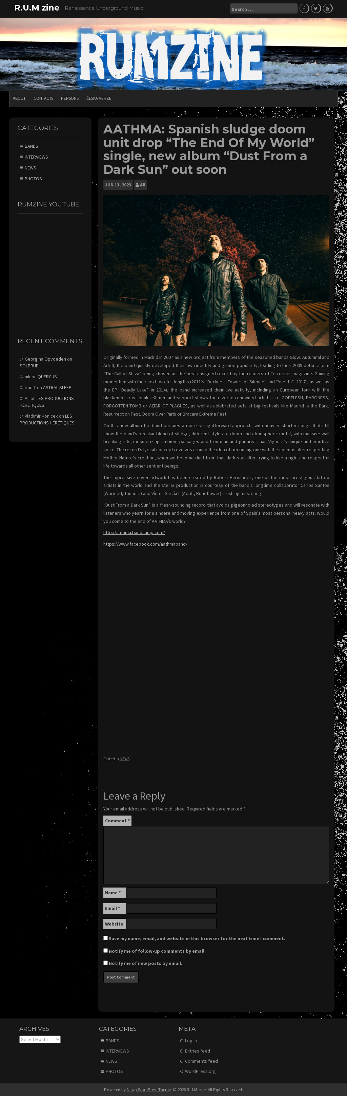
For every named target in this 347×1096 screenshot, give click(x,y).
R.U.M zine (37, 8)
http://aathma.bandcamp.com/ (134, 532)
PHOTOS (33, 178)
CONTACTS (43, 98)
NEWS (124, 758)
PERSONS (70, 98)
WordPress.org (200, 1071)
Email (112, 908)
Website (114, 923)
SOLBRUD (29, 365)
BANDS (31, 146)
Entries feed (197, 1050)
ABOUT (19, 98)
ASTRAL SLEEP (57, 387)
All (142, 184)
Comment (117, 820)
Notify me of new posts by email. (145, 963)
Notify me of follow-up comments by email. (157, 951)
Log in (191, 1040)
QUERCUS (47, 376)
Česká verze (98, 98)
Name (113, 892)
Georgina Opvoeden (45, 358)
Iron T (30, 387)
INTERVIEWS (36, 156)
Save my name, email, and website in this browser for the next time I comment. (197, 938)
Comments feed (201, 1061)
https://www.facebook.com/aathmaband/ (145, 544)
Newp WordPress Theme (149, 1089)
